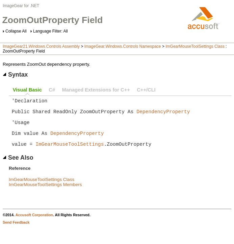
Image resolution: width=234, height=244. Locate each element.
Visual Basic (27, 90)
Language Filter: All (50, 31)
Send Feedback (16, 233)
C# (52, 90)
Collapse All (16, 31)
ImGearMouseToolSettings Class (195, 46)
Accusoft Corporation (34, 226)
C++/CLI (146, 90)
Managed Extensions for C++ (96, 90)
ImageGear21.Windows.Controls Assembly (41, 46)
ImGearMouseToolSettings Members (45, 195)
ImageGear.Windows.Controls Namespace (122, 46)
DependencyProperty (163, 115)
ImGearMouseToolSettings (69, 154)
